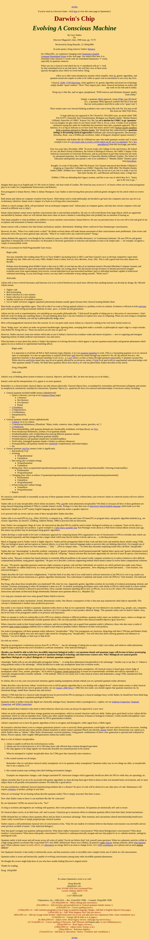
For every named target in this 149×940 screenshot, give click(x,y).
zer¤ (70, 358)
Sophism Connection (121, 702)
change (103, 730)
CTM (68, 83)
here (76, 11)
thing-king (75, 83)
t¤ (78, 363)
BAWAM (53, 444)
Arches (74, 7)
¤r (87, 358)
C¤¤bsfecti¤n (17, 427)
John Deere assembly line (66, 528)
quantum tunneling (89, 353)
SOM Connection (23, 704)
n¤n (112, 358)
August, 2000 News (64, 688)
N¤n (96, 429)
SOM (62, 83)
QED (100, 845)
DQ (129, 99)
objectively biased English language (105, 506)
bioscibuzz (131, 161)
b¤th (96, 360)
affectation (49, 845)
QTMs (120, 99)
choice (108, 842)
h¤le (32, 360)
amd (73, 355)
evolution (12, 789)
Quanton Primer (48, 395)
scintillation (108, 845)
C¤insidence (17, 407)
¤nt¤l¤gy (26, 448)
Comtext (15, 422)
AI (114, 76)
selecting (142, 306)
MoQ (100, 99)
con (62, 504)
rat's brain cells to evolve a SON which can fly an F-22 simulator (99, 142)
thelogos (91, 49)
